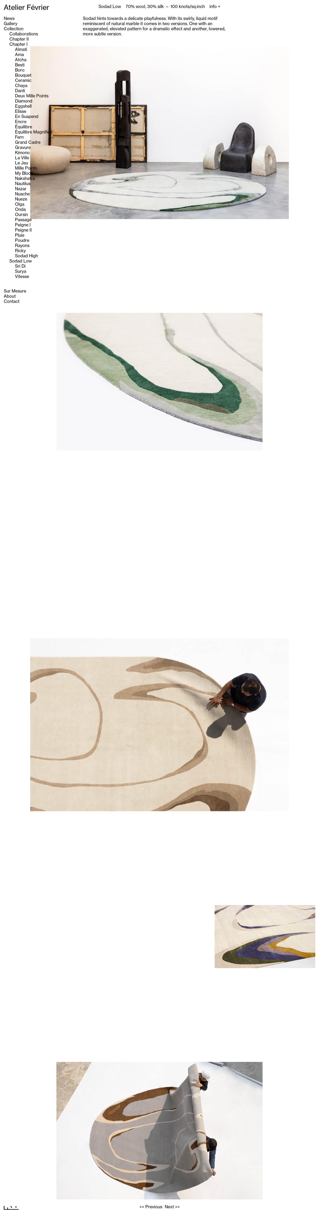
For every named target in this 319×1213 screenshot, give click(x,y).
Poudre (22, 240)
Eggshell (23, 106)
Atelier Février (26, 7)
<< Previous (150, 1206)
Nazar (20, 188)
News (9, 18)
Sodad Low (20, 260)
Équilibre (23, 126)
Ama (19, 54)
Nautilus (22, 183)
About (10, 296)
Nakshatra (25, 178)
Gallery (10, 23)
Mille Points (26, 168)
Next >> (172, 1206)
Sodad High (26, 255)
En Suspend (26, 116)
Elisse (20, 111)
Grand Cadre (27, 142)
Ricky (20, 250)
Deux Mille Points (31, 95)
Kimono (22, 152)
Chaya (21, 85)
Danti (20, 90)
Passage (23, 219)
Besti (20, 64)
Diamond (23, 100)
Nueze (21, 199)
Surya (20, 271)
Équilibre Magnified (33, 131)
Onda (20, 209)
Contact (11, 301)
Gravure (23, 147)
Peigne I (23, 224)
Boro (20, 69)
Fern (19, 137)
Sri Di (20, 266)
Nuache (22, 193)
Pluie (19, 235)
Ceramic (23, 80)
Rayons (22, 245)
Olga (19, 204)
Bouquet (23, 75)
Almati (21, 49)
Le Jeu (21, 162)
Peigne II (23, 229)
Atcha (20, 59)
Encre (20, 121)
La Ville (22, 157)
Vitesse (22, 276)
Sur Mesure (15, 290)
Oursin (21, 214)
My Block (24, 173)
